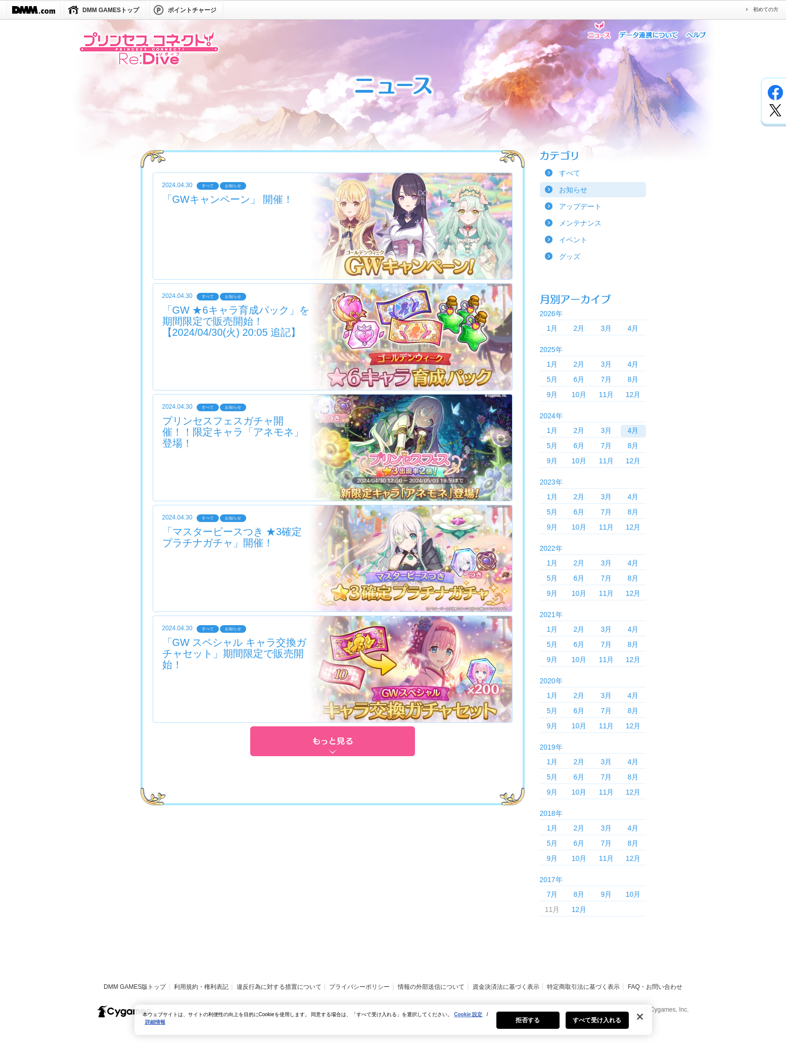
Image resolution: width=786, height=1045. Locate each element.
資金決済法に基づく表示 (506, 986)
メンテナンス (580, 223)
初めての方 (765, 9)
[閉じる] (640, 1022)
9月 (552, 394)
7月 (606, 379)
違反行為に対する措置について (279, 986)
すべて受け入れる (597, 1025)
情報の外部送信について (431, 986)
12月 (633, 394)
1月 (552, 328)
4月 (633, 328)
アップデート (580, 206)
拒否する (528, 1025)
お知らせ (573, 190)
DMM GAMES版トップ (135, 986)
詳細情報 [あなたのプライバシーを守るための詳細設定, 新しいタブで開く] (155, 1027)
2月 (579, 328)
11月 (606, 394)
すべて (569, 173)
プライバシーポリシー (359, 986)
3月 (606, 328)
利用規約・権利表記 (201, 986)
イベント (573, 240)
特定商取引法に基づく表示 (583, 986)
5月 (552, 379)
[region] (393, 1025)
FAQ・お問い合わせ (655, 986)
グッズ (569, 256)
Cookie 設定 (468, 1019)
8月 (633, 379)
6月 (579, 379)
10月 (579, 394)
